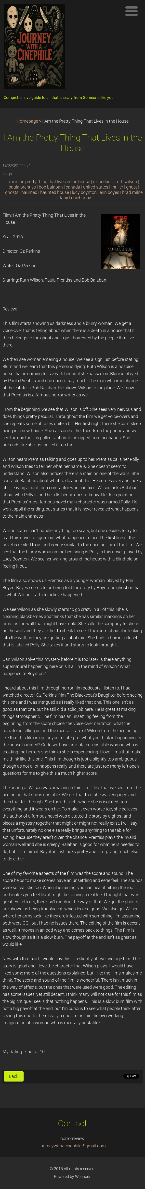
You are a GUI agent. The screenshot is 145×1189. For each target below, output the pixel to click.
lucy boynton (84, 192)
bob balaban (51, 187)
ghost (131, 187)
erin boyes (109, 192)
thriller (117, 187)
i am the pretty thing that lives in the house (49, 181)
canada (73, 187)
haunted (29, 192)
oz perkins (103, 181)
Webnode (83, 1176)
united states (95, 187)
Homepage (27, 121)
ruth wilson (126, 181)
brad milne (132, 192)
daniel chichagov (75, 197)
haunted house (54, 192)
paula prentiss (22, 187)
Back (13, 1076)
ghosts (11, 192)
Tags (7, 173)
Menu (131, 11)
